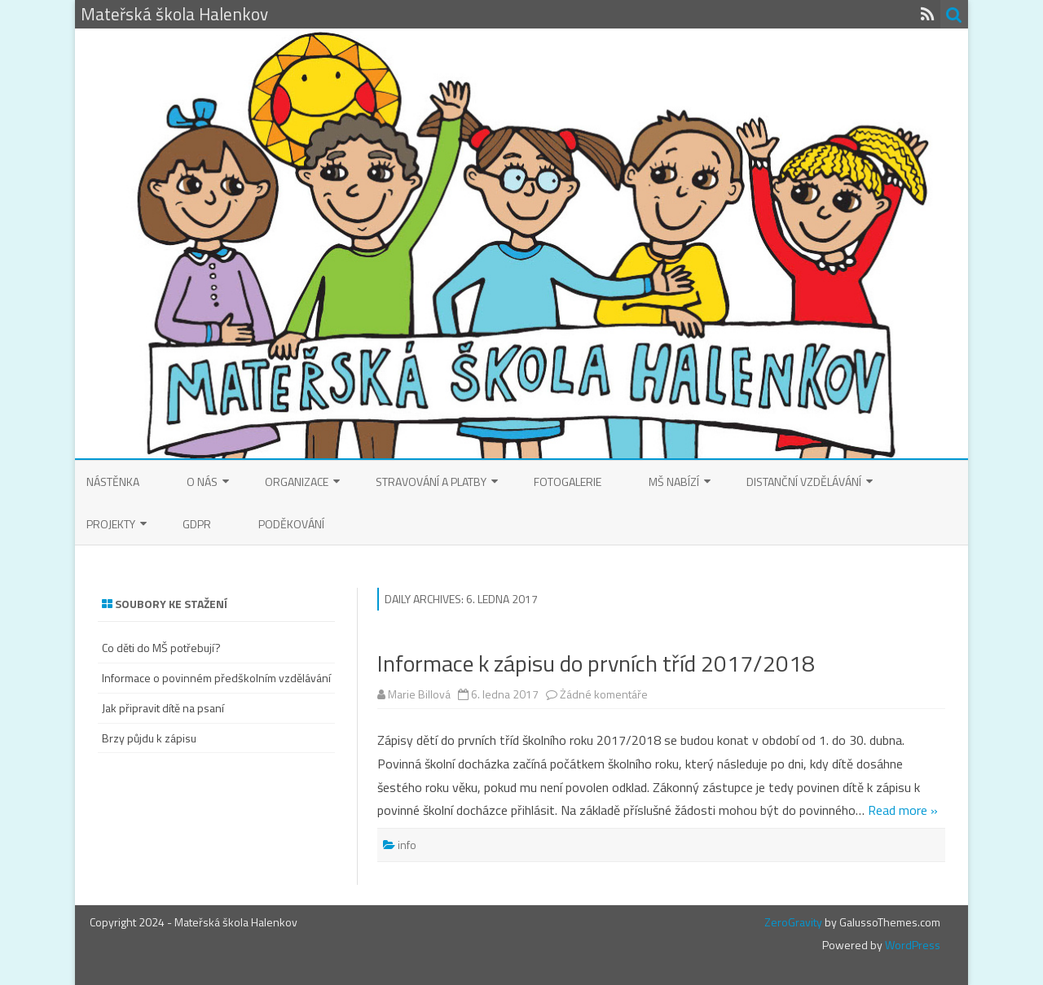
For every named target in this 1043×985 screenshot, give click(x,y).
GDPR (197, 523)
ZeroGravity (793, 921)
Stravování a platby (431, 481)
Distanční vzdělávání (803, 481)
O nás (202, 481)
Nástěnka (112, 481)
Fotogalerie (567, 481)
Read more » (903, 810)
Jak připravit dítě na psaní (163, 707)
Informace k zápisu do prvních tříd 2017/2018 (596, 663)
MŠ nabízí (674, 481)
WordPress (911, 944)
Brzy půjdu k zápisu (149, 737)
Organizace (296, 481)
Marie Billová (419, 694)
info (407, 844)
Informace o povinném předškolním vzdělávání (216, 677)
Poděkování (291, 523)
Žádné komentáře (604, 694)
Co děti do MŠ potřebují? (161, 647)
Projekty (110, 523)
